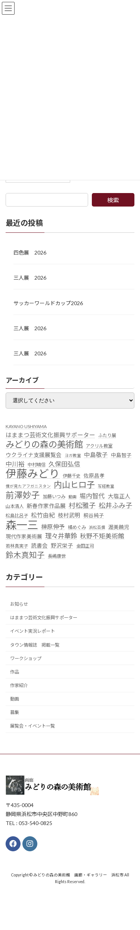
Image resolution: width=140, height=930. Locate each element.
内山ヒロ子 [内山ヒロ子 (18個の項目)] (74, 484)
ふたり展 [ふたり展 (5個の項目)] (107, 435)
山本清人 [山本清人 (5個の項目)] (15, 506)
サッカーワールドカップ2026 (48, 303)
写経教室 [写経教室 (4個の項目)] (106, 486)
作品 (14, 672)
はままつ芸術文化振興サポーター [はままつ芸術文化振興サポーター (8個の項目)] (50, 434)
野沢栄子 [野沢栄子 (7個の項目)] (62, 545)
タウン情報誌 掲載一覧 (34, 644)
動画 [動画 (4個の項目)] (72, 496)
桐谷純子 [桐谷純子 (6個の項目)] (93, 515)
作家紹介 (19, 685)
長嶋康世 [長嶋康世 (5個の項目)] (57, 556)
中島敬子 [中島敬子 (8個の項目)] (96, 454)
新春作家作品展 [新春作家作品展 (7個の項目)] (46, 506)
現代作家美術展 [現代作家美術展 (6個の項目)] (24, 536)
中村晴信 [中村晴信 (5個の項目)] (37, 464)
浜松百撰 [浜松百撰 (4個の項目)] (97, 526)
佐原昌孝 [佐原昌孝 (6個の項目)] (94, 475)
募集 (14, 712)
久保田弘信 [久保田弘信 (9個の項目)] (64, 464)
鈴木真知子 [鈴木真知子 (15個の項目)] (25, 555)
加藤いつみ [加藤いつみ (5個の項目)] (54, 496)
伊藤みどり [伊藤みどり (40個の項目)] (33, 473)
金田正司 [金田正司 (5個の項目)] (85, 546)
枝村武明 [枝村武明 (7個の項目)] (69, 515)
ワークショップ (25, 658)
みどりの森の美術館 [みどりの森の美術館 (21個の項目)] (44, 444)
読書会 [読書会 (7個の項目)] (39, 545)
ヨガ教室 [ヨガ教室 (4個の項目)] (73, 455)
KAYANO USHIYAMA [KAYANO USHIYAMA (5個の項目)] (26, 426)
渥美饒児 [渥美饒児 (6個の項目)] (118, 527)
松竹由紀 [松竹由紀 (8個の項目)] (43, 515)
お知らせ (19, 604)
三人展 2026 (29, 277)
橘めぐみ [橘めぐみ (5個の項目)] (77, 527)
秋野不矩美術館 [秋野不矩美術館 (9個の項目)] (102, 536)
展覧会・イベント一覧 (32, 726)
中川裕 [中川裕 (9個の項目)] (15, 464)
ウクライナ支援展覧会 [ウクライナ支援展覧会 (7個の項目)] (34, 455)
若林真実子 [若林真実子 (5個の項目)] (17, 546)
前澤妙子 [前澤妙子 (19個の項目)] (23, 495)
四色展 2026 (29, 252)
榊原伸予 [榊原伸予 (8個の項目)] (53, 526)
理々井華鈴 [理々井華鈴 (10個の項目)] (61, 536)
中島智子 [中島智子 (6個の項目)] (121, 455)
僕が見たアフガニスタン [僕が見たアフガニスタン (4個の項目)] (28, 486)
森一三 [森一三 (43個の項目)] (22, 524)
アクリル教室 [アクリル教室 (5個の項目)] (99, 446)
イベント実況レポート (32, 631)
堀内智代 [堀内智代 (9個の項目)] (92, 496)
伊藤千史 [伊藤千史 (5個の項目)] (72, 475)
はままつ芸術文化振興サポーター (43, 617)
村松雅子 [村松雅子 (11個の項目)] (82, 505)
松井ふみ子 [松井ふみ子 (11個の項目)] (115, 505)
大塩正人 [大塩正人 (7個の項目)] (119, 496)
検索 (113, 200)
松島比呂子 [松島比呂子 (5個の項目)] (17, 515)
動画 (14, 699)
